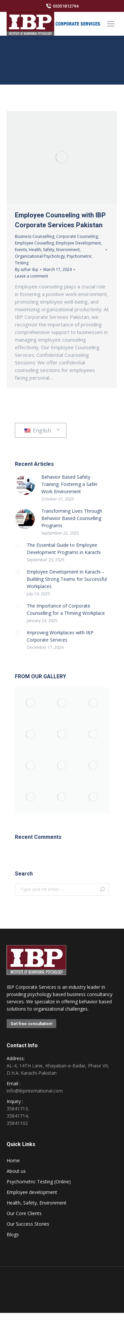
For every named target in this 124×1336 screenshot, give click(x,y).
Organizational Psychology (40, 256)
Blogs (13, 1234)
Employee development (32, 1192)
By (26, 269)
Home (13, 1160)
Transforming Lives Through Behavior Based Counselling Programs (71, 518)
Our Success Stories (28, 1224)
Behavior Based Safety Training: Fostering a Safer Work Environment (69, 484)
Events (21, 249)
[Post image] (25, 485)
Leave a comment (31, 276)
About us (16, 1171)
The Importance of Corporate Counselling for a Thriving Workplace (66, 609)
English (37, 430)
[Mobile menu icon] (110, 23)
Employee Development (78, 243)
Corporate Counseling (77, 236)
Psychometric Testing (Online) (39, 1181)
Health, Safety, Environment (54, 249)
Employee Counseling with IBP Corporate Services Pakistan (60, 220)
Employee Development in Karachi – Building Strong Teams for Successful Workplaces (67, 579)
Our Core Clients (24, 1213)
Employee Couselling (34, 243)
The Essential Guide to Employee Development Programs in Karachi (64, 548)
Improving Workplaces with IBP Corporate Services (60, 636)
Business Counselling (34, 236)
